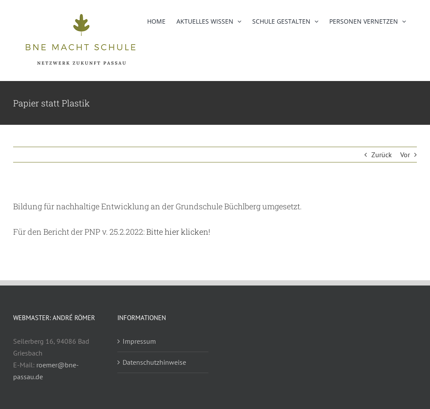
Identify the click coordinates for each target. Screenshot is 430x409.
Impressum (139, 341)
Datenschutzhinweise (154, 362)
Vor (405, 154)
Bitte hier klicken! (178, 231)
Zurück (381, 154)
